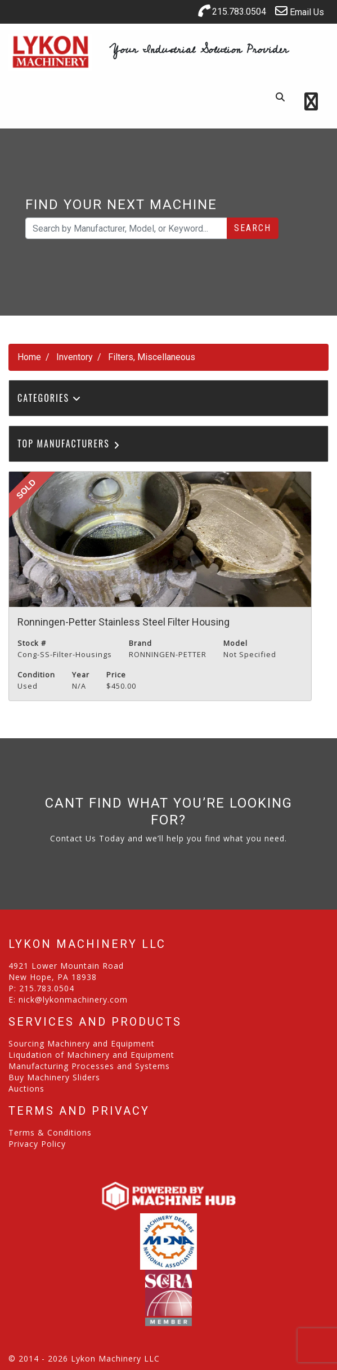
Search (252, 228)
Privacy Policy (37, 1143)
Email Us (299, 11)
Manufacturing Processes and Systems (89, 1066)
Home (29, 357)
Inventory (74, 357)
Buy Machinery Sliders (54, 1077)
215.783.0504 (231, 11)
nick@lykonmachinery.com (73, 999)
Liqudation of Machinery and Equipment (91, 1054)
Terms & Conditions (50, 1132)
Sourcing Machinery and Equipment (81, 1043)
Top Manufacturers (69, 443)
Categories (49, 398)
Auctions (26, 1088)
